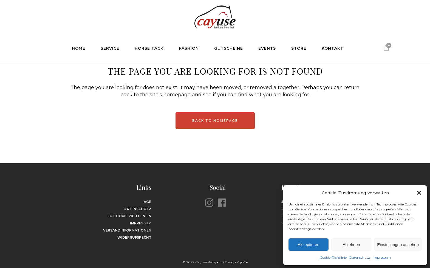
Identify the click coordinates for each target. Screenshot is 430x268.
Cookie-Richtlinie (333, 257)
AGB (147, 202)
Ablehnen (351, 244)
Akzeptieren (308, 244)
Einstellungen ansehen (398, 244)
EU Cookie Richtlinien (129, 216)
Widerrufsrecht (134, 237)
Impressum (382, 257)
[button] (419, 193)
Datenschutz (359, 257)
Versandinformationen (127, 230)
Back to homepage (215, 121)
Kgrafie (242, 262)
